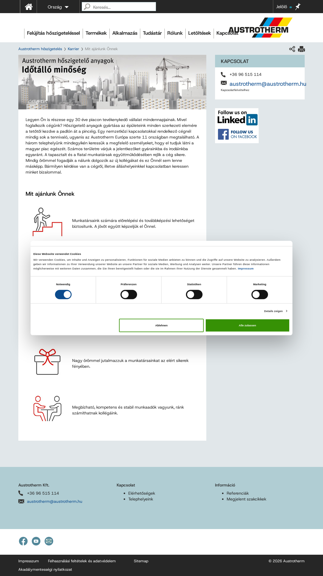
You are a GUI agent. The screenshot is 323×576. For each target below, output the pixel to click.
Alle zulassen (247, 325)
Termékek (96, 33)
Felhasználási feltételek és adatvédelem (82, 561)
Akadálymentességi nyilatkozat (45, 569)
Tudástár (152, 33)
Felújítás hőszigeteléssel (53, 33)
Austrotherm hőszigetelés (40, 48)
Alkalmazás (124, 33)
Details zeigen (273, 310)
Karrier (73, 48)
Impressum (245, 268)
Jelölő (284, 7)
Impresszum (28, 561)
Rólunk (175, 33)
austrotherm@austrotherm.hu (268, 83)
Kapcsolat (227, 33)
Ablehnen (161, 325)
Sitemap (141, 561)
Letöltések (199, 33)
